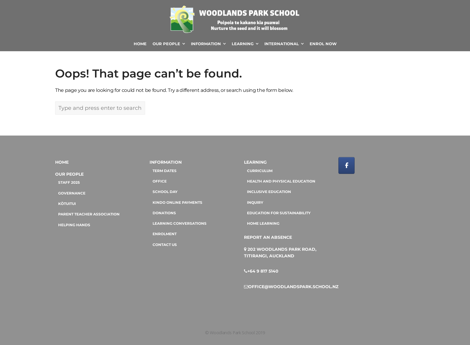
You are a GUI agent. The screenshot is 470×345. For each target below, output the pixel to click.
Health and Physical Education (281, 181)
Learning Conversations (180, 223)
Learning (255, 162)
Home (62, 162)
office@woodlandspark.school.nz (293, 286)
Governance (71, 193)
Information (166, 162)
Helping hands (74, 225)
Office (160, 181)
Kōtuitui (67, 204)
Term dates (165, 171)
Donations (164, 213)
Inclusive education (269, 192)
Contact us (165, 245)
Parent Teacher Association (89, 214)
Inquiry (255, 202)
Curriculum (259, 171)
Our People (69, 174)
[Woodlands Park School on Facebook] (346, 165)
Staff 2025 (69, 182)
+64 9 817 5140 (262, 271)
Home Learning (263, 223)
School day (165, 192)
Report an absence (268, 237)
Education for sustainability (279, 213)
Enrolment (165, 234)
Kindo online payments (177, 202)
